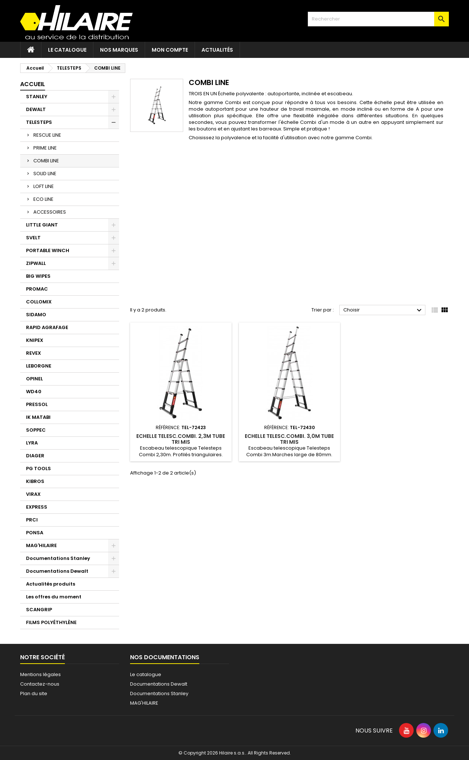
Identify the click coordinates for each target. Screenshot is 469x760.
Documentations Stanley (58, 558)
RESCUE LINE (47, 135)
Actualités (217, 50)
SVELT (33, 237)
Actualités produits (50, 583)
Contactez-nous (39, 683)
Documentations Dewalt (57, 571)
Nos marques (119, 50)
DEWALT (36, 109)
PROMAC (37, 288)
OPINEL (34, 378)
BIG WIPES (38, 276)
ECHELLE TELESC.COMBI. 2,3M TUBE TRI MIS (180, 439)
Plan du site (33, 693)
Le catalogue (67, 50)
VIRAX (33, 494)
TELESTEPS (39, 122)
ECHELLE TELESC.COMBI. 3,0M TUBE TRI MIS (289, 439)
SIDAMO (36, 314)
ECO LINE (43, 199)
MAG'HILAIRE (41, 545)
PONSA (34, 532)
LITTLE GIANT (42, 224)
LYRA (32, 442)
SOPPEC (36, 430)
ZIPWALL (36, 263)
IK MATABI (38, 417)
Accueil (32, 84)
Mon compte (170, 50)
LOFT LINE (43, 186)
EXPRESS (36, 506)
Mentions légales (40, 674)
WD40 (33, 391)
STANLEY (36, 96)
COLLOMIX (39, 301)
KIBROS (35, 481)
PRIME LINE (45, 147)
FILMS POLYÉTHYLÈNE (51, 622)
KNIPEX (34, 340)
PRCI (32, 519)
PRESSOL (37, 404)
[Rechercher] (378, 19)
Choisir (383, 310)
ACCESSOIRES (49, 212)
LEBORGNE (38, 365)
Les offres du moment (53, 596)
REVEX (33, 353)
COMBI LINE (46, 160)
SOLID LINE (44, 173)
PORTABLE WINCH (47, 250)
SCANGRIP (39, 609)
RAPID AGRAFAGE (47, 327)
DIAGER (35, 455)
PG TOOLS (38, 468)
